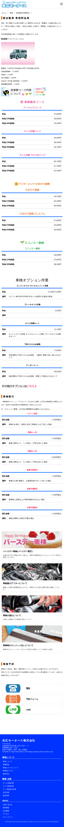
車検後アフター (8, 771)
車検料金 (6, 764)
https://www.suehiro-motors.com (41, 752)
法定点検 (6, 792)
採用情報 (6, 808)
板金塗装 (6, 795)
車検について (7, 761)
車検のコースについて (11, 768)
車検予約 (6, 774)
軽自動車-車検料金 (22, 13)
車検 (11, 13)
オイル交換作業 (8, 783)
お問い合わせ (7, 804)
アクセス (6, 814)
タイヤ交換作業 (8, 786)
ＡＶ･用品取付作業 (9, 789)
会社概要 (6, 811)
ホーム (4, 13)
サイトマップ (7, 817)
